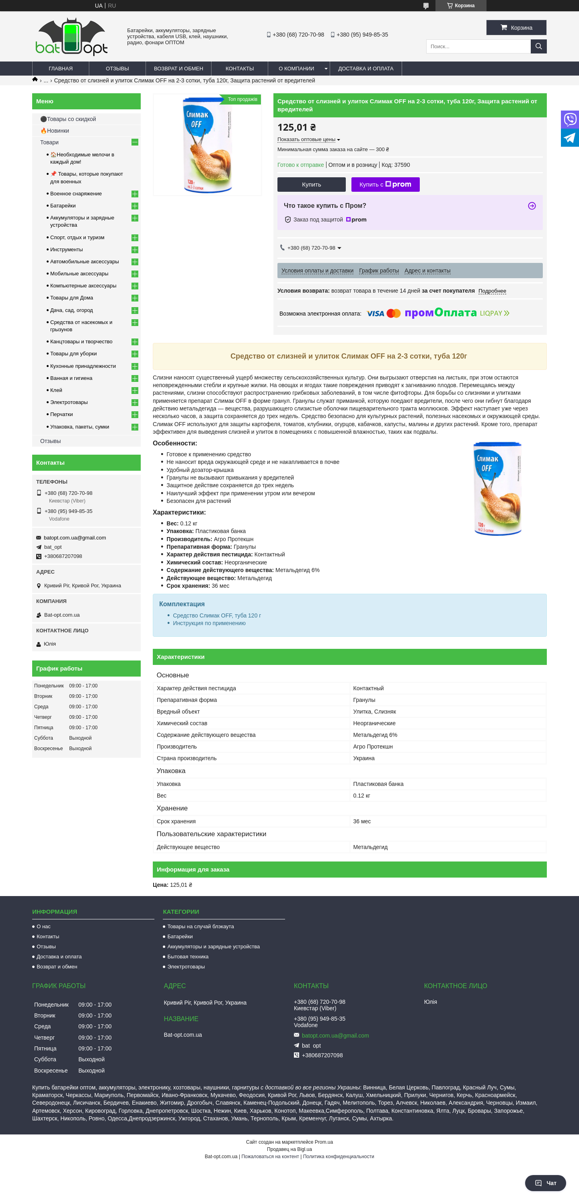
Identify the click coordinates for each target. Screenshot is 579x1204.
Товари (49, 142)
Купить (311, 184)
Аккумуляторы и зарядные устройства (213, 947)
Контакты (240, 69)
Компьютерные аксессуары (83, 286)
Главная (61, 69)
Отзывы (117, 69)
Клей (56, 390)
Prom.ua (324, 1142)
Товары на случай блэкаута (200, 926)
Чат (545, 1183)
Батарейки (63, 206)
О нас (44, 926)
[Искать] (539, 46)
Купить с (385, 184)
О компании (296, 69)
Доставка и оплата (365, 69)
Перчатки (61, 414)
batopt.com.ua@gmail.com (75, 538)
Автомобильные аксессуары (84, 261)
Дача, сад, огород (71, 310)
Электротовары (69, 402)
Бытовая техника (187, 957)
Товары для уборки (73, 354)
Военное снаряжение (76, 194)
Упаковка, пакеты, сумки (79, 427)
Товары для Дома (71, 298)
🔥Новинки (54, 130)
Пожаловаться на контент (270, 1156)
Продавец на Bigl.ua (289, 1149)
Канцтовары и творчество (81, 341)
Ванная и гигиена (71, 378)
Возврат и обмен (178, 69)
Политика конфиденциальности (338, 1156)
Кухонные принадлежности (83, 366)
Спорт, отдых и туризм (77, 237)
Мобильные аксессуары (79, 274)
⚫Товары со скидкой (68, 119)
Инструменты (66, 249)
